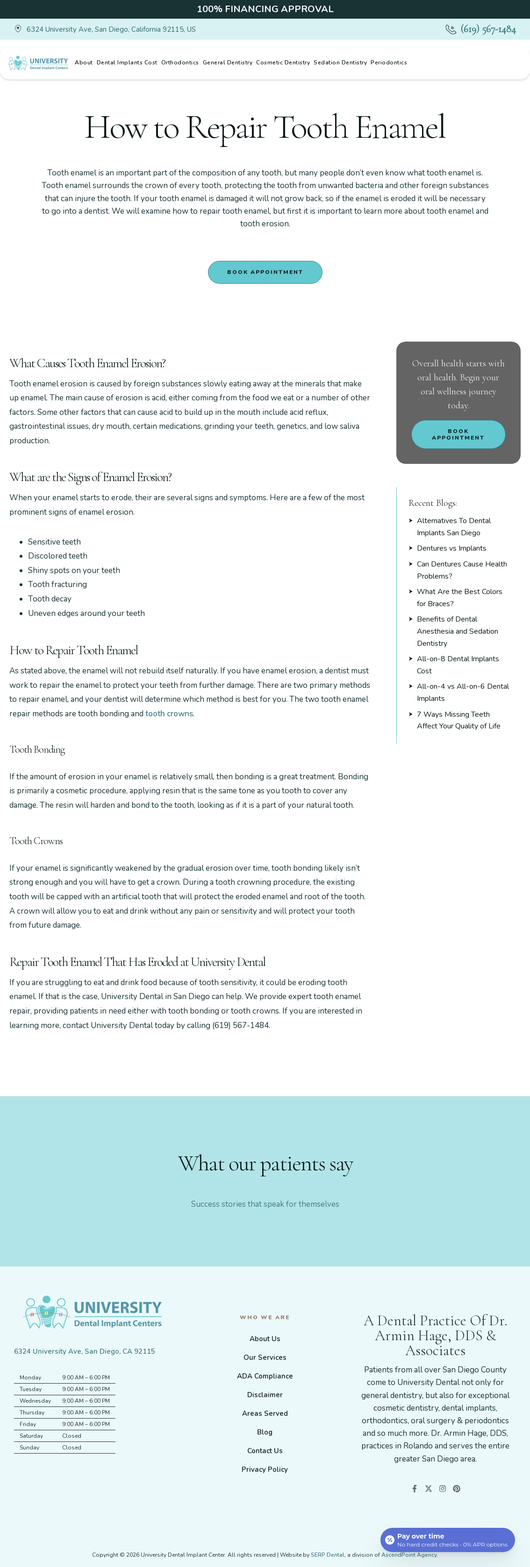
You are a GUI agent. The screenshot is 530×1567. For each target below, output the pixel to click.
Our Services (265, 1357)
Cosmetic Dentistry (283, 62)
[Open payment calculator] (447, 1540)
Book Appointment (265, 272)
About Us (265, 1338)
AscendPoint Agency (409, 1555)
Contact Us (265, 1450)
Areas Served (265, 1413)
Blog (264, 1432)
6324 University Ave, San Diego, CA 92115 (84, 1351)
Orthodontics (180, 62)
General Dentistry (228, 62)
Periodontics (389, 62)
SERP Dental (327, 1555)
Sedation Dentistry (340, 62)
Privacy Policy (265, 1469)
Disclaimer (265, 1394)
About (84, 62)
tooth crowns (169, 713)
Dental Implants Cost (127, 62)
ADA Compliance (265, 1376)
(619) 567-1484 (488, 29)
